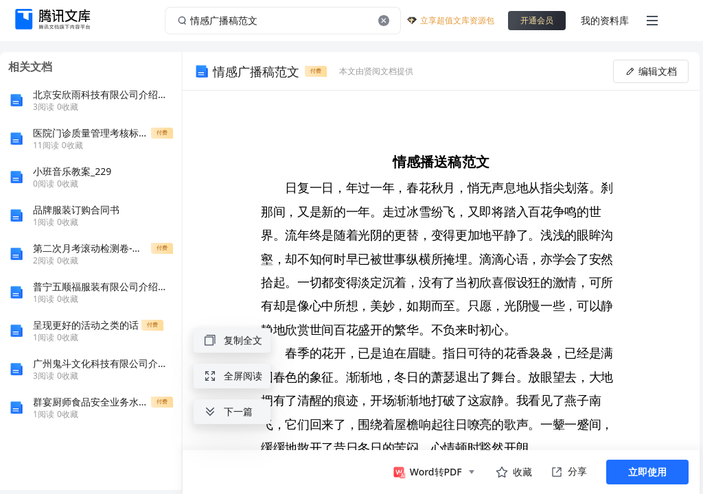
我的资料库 (605, 20)
